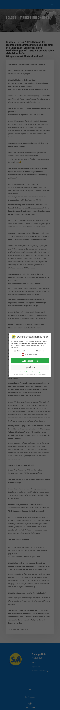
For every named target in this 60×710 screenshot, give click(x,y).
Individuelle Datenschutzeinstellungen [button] (30, 371)
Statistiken (38, 350)
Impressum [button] (42, 374)
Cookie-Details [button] (18, 374)
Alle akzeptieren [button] (30, 360)
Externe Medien (29, 354)
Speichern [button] (30, 366)
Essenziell (19, 350)
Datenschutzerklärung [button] (31, 374)
